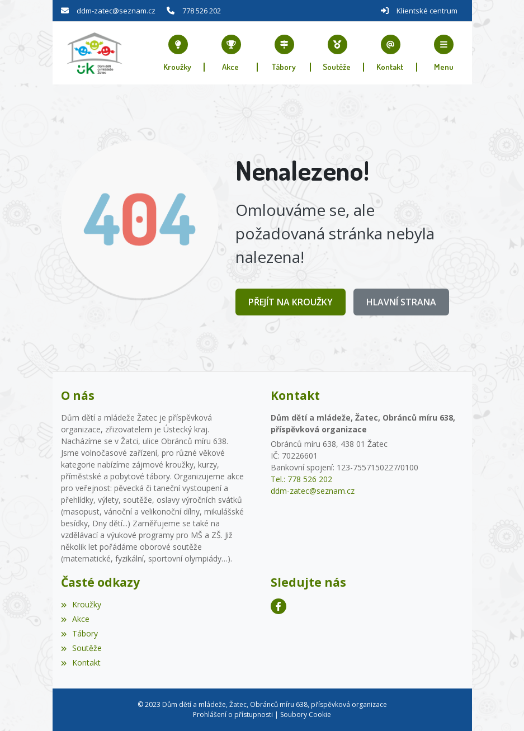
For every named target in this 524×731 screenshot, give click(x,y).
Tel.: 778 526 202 (301, 479)
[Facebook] (278, 606)
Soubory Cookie (305, 714)
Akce (75, 619)
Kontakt (81, 662)
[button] (443, 53)
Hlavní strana (401, 302)
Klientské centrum (426, 11)
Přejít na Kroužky (290, 302)
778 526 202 (201, 11)
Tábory (79, 633)
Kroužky (81, 604)
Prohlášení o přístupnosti (233, 714)
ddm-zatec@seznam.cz (116, 11)
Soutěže (81, 648)
